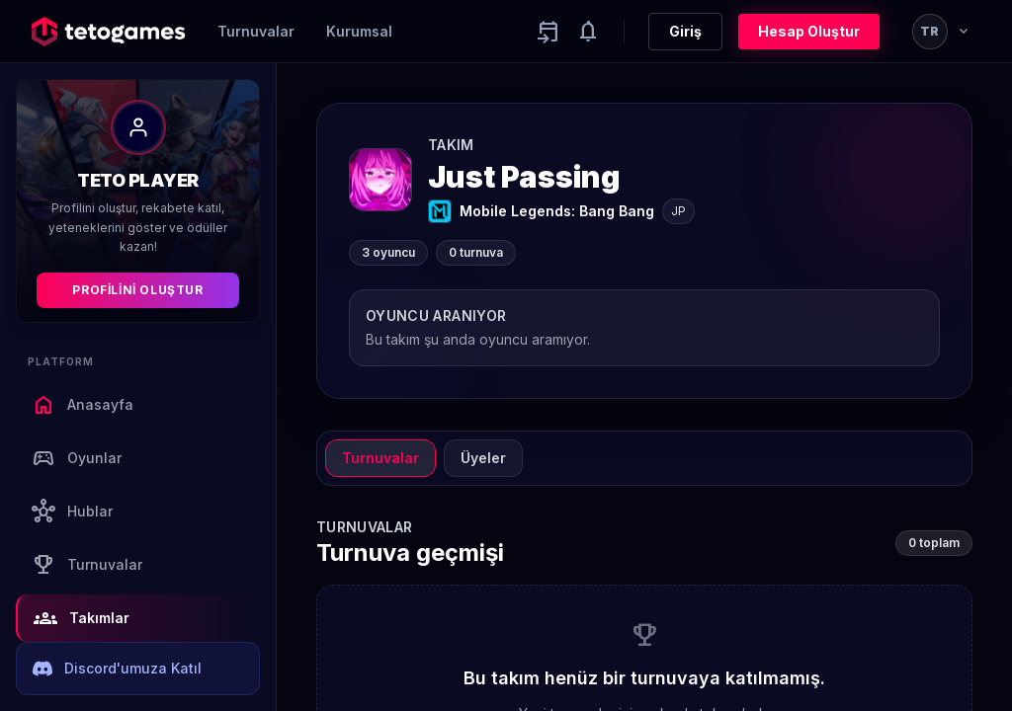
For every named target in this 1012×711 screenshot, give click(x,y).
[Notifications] (588, 31)
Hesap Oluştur (809, 31)
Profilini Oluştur (137, 289)
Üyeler (483, 457)
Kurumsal (359, 31)
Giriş (685, 31)
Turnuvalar (256, 31)
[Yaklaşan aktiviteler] (548, 31)
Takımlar (81, 618)
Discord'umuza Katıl (117, 668)
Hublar (72, 511)
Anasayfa (82, 405)
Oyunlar (77, 458)
